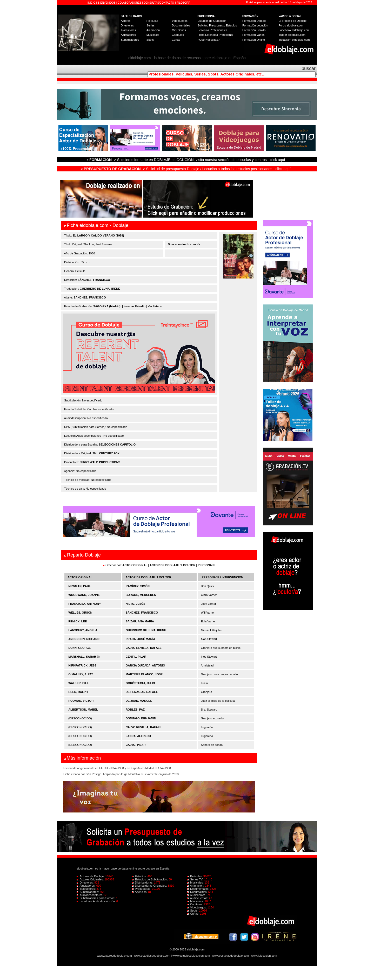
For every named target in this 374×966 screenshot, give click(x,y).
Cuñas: (193, 913)
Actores (125, 20)
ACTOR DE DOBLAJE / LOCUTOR (173, 565)
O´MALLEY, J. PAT (80, 674)
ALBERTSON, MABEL (83, 709)
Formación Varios (253, 34)
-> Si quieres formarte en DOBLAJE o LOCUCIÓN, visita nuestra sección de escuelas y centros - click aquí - (187, 160)
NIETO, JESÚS (135, 603)
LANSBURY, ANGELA (82, 630)
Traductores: (86, 888)
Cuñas (176, 39)
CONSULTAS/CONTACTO (159, 2)
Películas (152, 20)
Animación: (196, 885)
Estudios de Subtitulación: (150, 879)
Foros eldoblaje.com (291, 25)
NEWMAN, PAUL (79, 586)
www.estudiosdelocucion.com (191, 955)
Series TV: (195, 879)
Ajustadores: (86, 885)
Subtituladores (130, 39)
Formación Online (253, 39)
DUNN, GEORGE (79, 647)
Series (150, 25)
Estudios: (140, 876)
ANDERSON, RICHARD (83, 639)
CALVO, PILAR (136, 744)
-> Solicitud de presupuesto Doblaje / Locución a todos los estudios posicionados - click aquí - (187, 169)
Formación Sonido (253, 30)
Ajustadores (128, 34)
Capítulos (178, 34)
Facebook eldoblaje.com (294, 30)
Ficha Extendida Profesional (215, 34)
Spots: (193, 910)
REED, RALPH (78, 691)
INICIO (92, 2)
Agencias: (140, 891)
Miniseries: (196, 901)
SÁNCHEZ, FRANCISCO (94, 279)
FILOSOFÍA (183, 2)
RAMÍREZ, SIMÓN (138, 586)
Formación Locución (255, 25)
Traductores (128, 30)
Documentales (181, 25)
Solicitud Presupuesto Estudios (217, 25)
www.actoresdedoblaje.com (114, 955)
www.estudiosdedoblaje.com (152, 955)
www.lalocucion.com (264, 955)
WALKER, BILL (78, 683)
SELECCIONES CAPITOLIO (117, 444)
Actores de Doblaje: (91, 876)
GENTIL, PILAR (136, 656)
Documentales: (198, 888)
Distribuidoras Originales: (150, 885)
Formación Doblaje (254, 20)
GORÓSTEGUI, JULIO (140, 683)
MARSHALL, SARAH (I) (83, 656)
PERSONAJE (206, 565)
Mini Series (179, 30)
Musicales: (195, 882)
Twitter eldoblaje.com (292, 34)
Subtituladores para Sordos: (96, 898)
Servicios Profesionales (212, 30)
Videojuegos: (197, 907)
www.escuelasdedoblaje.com (230, 955)
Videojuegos (179, 20)
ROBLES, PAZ (135, 709)
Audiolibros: (196, 894)
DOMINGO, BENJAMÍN (141, 718)
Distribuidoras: (143, 882)
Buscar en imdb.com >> (183, 244)
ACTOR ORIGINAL (134, 565)
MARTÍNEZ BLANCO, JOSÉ (144, 674)
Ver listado (155, 306)
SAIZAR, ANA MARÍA (140, 621)
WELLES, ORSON (80, 612)
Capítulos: (195, 904)
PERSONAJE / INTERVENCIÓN (222, 577)
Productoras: (142, 888)
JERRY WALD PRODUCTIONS (100, 462)
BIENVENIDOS (107, 2)
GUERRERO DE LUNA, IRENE (100, 288)
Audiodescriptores (90, 894)
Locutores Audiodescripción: (96, 901)
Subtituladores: (88, 891)
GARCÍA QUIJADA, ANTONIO (145, 665)
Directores (127, 25)
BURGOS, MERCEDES (141, 594)
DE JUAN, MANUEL (139, 700)
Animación (153, 30)
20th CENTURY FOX (105, 453)
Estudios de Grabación (211, 20)
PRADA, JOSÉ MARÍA (140, 639)
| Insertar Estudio (133, 306)
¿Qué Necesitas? (208, 39)
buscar (309, 68)
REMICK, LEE (77, 621)
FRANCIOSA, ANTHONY (84, 603)
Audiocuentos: (198, 898)
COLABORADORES (129, 2)
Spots (150, 39)
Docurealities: (197, 891)
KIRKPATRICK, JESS (82, 665)
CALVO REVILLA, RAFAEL (144, 647)
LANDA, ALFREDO (138, 736)
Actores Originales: (91, 879)
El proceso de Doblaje (293, 20)
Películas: (195, 876)
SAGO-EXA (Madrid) (107, 306)
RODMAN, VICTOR (81, 700)
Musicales (152, 34)
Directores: (85, 882)
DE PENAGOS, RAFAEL (142, 691)
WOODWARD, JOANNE (84, 594)
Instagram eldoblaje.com (294, 39)
